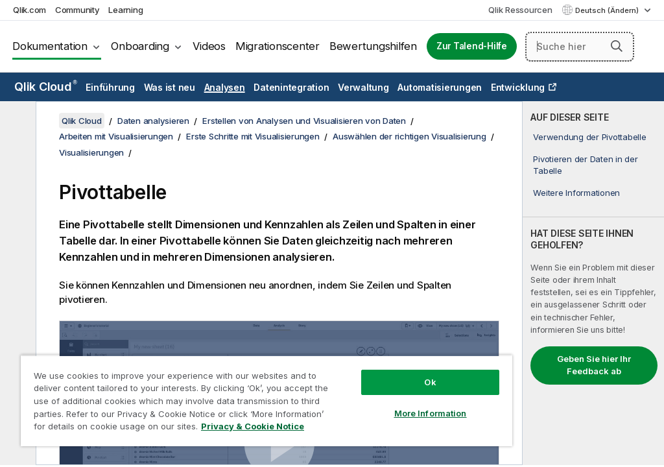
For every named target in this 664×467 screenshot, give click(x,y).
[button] (616, 46)
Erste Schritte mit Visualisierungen (252, 136)
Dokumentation (50, 46)
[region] (266, 400)
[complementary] (593, 283)
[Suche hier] (580, 46)
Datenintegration (291, 87)
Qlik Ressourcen (520, 10)
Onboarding (140, 46)
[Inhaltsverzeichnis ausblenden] (16, 121)
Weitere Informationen (576, 192)
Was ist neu (169, 87)
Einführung (110, 87)
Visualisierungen (91, 152)
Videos (209, 46)
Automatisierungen (439, 87)
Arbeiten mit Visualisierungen (116, 136)
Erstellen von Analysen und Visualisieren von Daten (304, 120)
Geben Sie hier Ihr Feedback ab (594, 365)
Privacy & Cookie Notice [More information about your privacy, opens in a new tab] (252, 426)
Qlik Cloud (45, 86)
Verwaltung (363, 87)
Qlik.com (29, 10)
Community (77, 10)
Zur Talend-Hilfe (471, 46)
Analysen (224, 87)
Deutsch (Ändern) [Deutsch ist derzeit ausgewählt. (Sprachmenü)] (608, 10)
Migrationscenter (277, 46)
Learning (125, 10)
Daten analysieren (153, 120)
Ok (430, 382)
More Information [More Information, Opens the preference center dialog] (430, 413)
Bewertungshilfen (373, 46)
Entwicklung (518, 87)
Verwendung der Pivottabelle (589, 137)
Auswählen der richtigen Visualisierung (409, 136)
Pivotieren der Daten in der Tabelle (585, 165)
